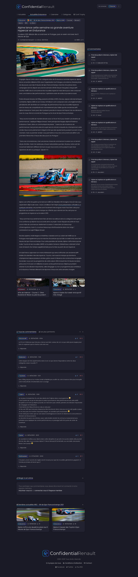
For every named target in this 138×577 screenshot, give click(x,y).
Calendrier (54, 14)
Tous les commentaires (26, 332)
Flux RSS (79, 567)
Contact (88, 563)
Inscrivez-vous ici (25, 491)
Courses (69, 20)
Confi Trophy (79, 14)
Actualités (21, 14)
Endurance (22, 20)
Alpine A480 (61, 20)
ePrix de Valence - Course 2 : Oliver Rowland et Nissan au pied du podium (32, 294)
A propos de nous (53, 563)
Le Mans (32, 23)
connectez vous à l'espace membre (48, 491)
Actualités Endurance (37, 14)
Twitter (69, 567)
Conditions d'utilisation (72, 563)
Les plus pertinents (47, 332)
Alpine (21, 23)
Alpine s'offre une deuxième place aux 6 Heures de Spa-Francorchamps (33, 528)
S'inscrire (112, 6)
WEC (26, 23)
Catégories (66, 14)
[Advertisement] (51, 309)
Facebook (59, 567)
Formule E (22, 289)
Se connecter (102, 6)
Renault (77, 20)
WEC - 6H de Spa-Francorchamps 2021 (41, 20)
